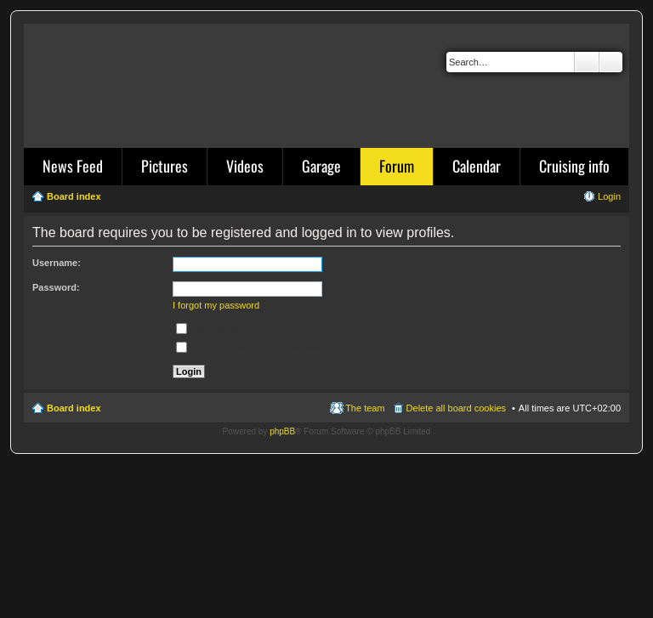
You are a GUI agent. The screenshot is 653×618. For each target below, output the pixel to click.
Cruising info (574, 166)
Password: (56, 287)
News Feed (73, 166)
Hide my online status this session (254, 347)
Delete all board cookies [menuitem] (456, 408)
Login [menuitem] (609, 196)
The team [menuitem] (364, 408)
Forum (396, 166)
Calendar (476, 166)
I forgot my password (216, 305)
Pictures (164, 166)
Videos (245, 166)
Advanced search (610, 62)
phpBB (282, 431)
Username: (56, 263)
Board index (74, 408)
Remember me (215, 328)
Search (586, 62)
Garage (321, 166)
